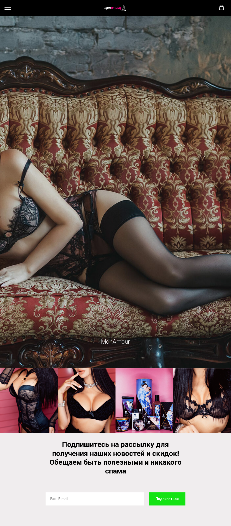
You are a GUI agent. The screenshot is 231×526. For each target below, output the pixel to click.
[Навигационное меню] (8, 8)
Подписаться (167, 499)
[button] (221, 7)
